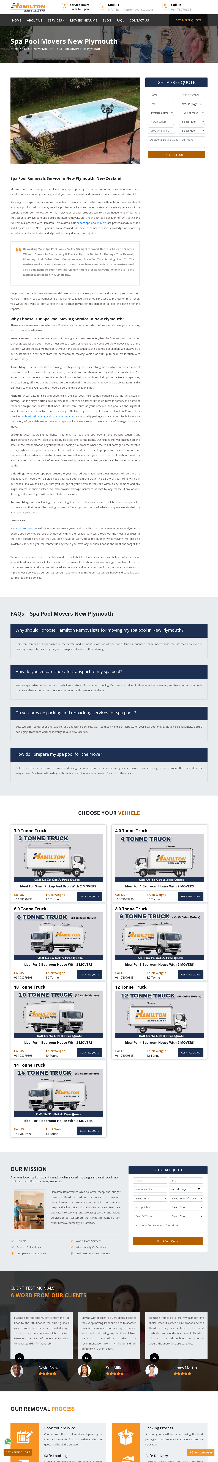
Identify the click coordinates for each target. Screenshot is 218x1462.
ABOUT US (34, 20)
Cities (26, 49)
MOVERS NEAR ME (83, 20)
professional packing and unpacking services (48, 416)
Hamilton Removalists (23, 528)
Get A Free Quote (168, 1241)
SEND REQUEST (176, 155)
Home (14, 49)
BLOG (107, 20)
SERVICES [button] (55, 20)
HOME (17, 20)
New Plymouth (43, 49)
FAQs (120, 20)
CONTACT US (139, 20)
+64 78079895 (201, 1452)
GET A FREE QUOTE (188, 20)
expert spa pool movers (92, 223)
